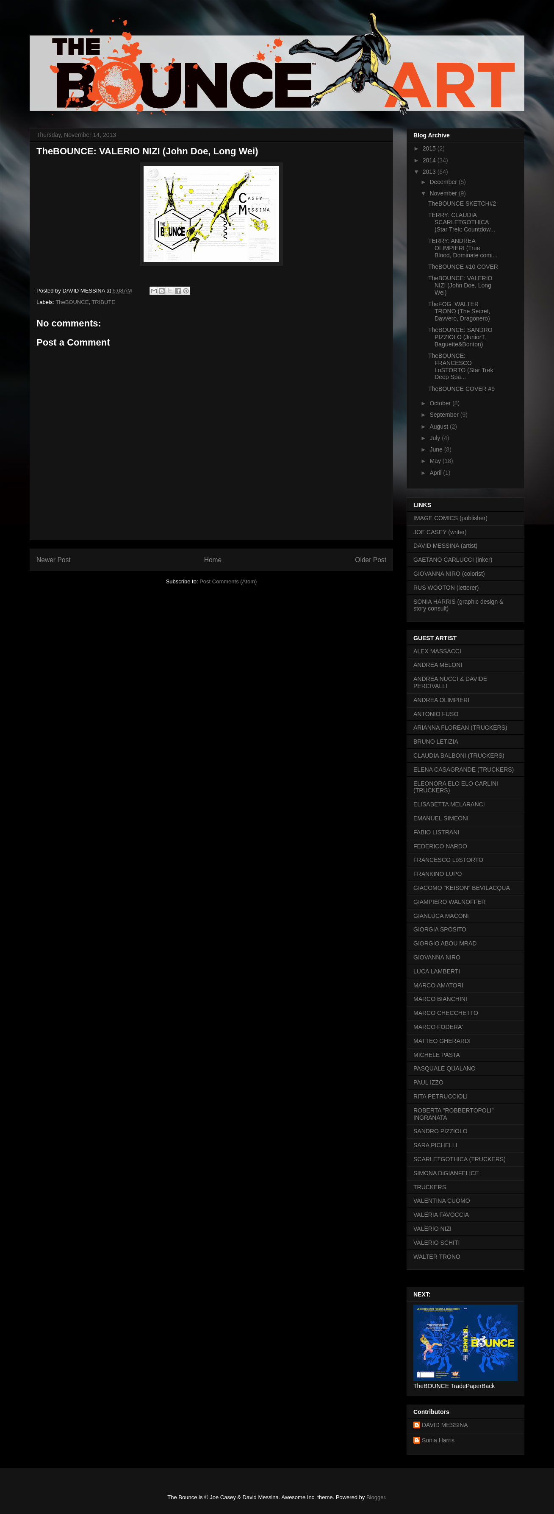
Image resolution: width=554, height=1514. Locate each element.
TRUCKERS (429, 1187)
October (440, 403)
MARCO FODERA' (438, 1026)
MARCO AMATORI (438, 985)
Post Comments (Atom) (228, 581)
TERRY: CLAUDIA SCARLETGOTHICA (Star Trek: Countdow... (461, 222)
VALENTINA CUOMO (441, 1200)
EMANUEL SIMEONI (440, 818)
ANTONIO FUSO (435, 714)
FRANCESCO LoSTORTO (448, 859)
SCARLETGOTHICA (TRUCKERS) (459, 1159)
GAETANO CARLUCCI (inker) (452, 559)
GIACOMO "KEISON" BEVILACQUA (461, 887)
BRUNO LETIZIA (435, 741)
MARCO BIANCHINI (440, 998)
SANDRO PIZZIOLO (440, 1131)
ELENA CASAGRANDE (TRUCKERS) (463, 769)
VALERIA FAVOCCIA (441, 1214)
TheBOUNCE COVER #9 (461, 388)
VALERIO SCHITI (436, 1242)
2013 (430, 171)
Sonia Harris (438, 1440)
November (443, 193)
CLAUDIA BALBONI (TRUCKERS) (458, 755)
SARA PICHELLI (435, 1145)
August (439, 426)
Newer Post (53, 559)
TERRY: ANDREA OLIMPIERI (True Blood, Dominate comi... (463, 248)
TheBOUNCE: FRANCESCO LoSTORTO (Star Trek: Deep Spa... (461, 366)
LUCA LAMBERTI (436, 971)
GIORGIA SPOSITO (439, 929)
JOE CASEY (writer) (440, 532)
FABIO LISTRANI (436, 832)
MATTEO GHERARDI (442, 1040)
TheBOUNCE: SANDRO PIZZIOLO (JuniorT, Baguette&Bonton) (460, 337)
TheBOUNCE (72, 302)
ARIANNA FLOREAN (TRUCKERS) (460, 727)
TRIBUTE (103, 302)
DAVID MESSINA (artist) (445, 545)
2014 (430, 160)
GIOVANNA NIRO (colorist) (449, 573)
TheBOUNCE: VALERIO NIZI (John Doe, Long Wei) (460, 285)
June (436, 449)
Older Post (370, 559)
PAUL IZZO (428, 1082)
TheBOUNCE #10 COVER (463, 266)
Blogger (375, 1497)
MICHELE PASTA (436, 1054)
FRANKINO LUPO (437, 873)
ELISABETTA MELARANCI (449, 804)
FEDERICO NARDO (440, 846)
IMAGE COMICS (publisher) (450, 518)
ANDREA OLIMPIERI (441, 700)
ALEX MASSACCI (437, 651)
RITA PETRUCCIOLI (440, 1096)
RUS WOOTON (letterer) (446, 587)
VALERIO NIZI (432, 1228)
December (443, 181)
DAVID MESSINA (445, 1425)
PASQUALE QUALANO (444, 1068)
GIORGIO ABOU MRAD (444, 943)
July (435, 438)
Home (213, 559)
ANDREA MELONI (437, 664)
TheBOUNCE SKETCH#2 (462, 203)
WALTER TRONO (436, 1256)
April (436, 472)
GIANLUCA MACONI (441, 915)
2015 (430, 148)
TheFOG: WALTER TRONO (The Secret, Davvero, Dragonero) (459, 311)
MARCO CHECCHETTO (445, 1012)
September (444, 414)
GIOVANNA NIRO (436, 957)
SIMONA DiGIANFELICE (446, 1173)
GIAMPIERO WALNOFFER (449, 901)
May (435, 460)
